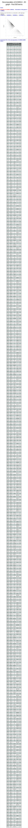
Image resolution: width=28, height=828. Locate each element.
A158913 (2, 15)
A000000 (9, 15)
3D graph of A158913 (5, 9)
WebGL (12, 9)
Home (1, 7)
